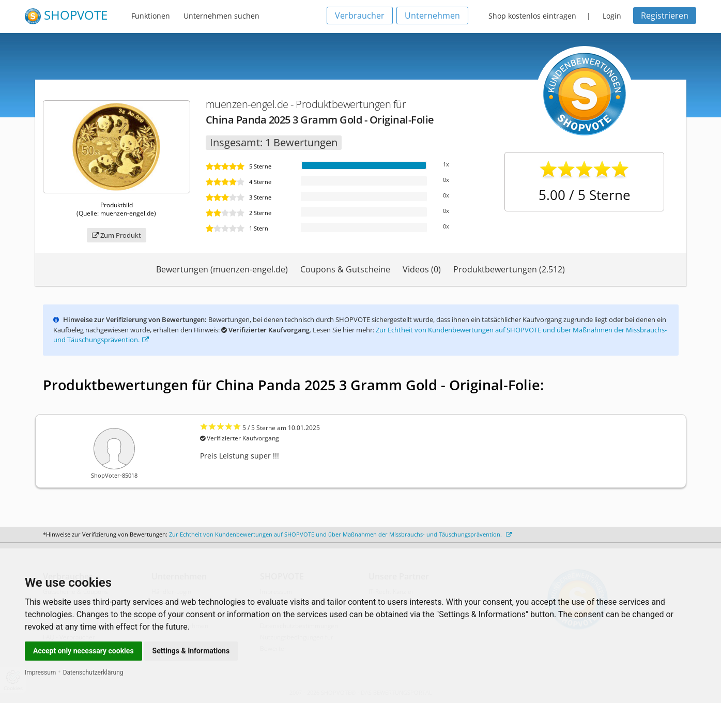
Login (612, 16)
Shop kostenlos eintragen (532, 16)
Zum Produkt (116, 235)
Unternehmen (432, 15)
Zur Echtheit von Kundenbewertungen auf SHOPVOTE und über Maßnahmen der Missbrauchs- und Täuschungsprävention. (340, 534)
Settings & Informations (191, 651)
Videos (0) (422, 269)
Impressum (40, 672)
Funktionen (150, 16)
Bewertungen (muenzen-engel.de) (222, 269)
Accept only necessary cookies (83, 651)
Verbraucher (360, 15)
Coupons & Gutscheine (345, 269)
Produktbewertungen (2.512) (509, 269)
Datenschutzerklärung (93, 672)
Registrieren (664, 15)
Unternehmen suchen (221, 16)
